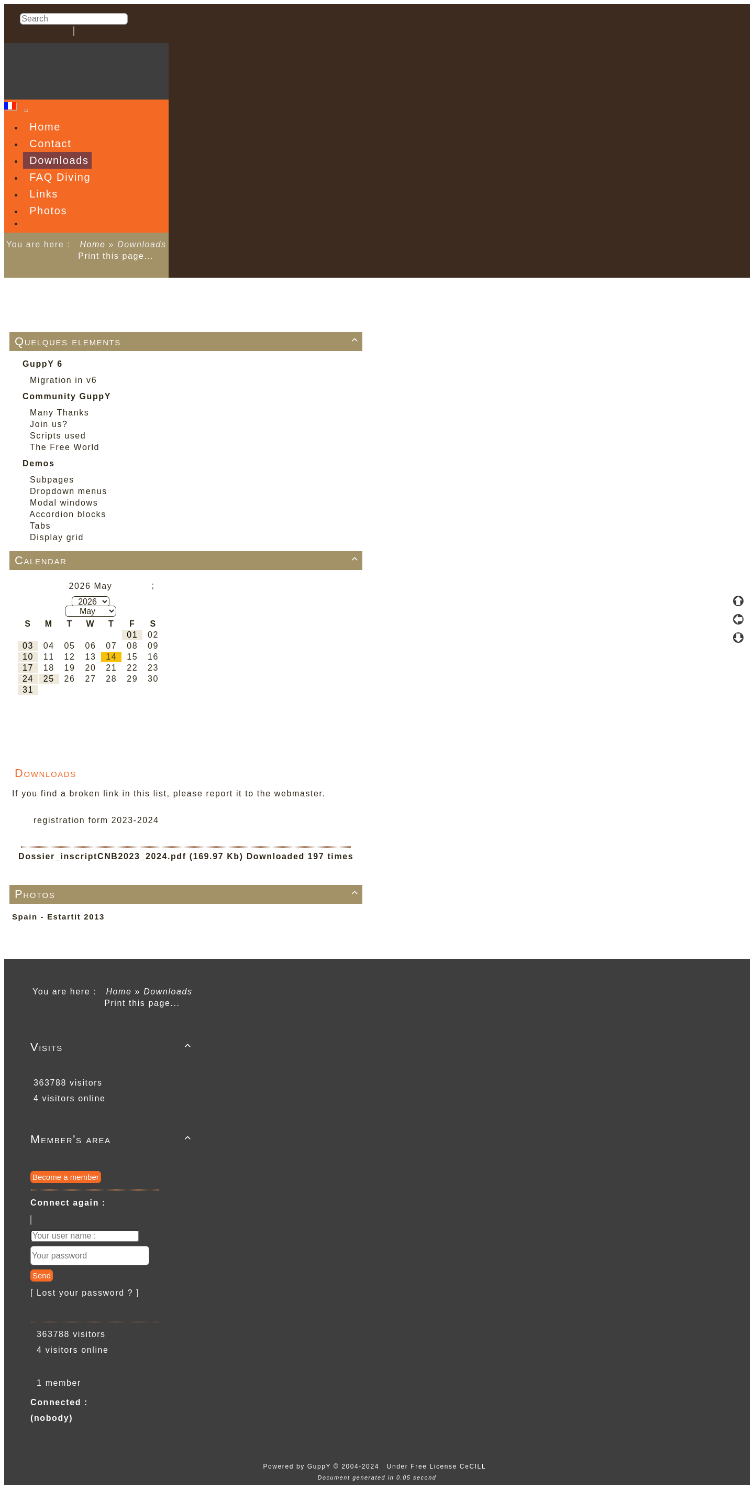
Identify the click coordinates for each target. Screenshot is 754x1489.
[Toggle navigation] (26, 110)
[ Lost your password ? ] (84, 1292)
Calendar (188, 560)
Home (92, 244)
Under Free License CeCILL (438, 1466)
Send (41, 1275)
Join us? (49, 424)
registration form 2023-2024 (96, 820)
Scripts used (58, 435)
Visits (112, 1047)
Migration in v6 (63, 380)
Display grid (57, 537)
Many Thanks (59, 412)
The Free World (64, 447)
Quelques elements (188, 341)
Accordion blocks (67, 514)
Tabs (40, 525)
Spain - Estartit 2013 (58, 916)
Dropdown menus (68, 491)
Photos (188, 894)
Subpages (52, 479)
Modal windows (64, 502)
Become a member (65, 1177)
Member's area (112, 1139)
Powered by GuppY (298, 1466)
